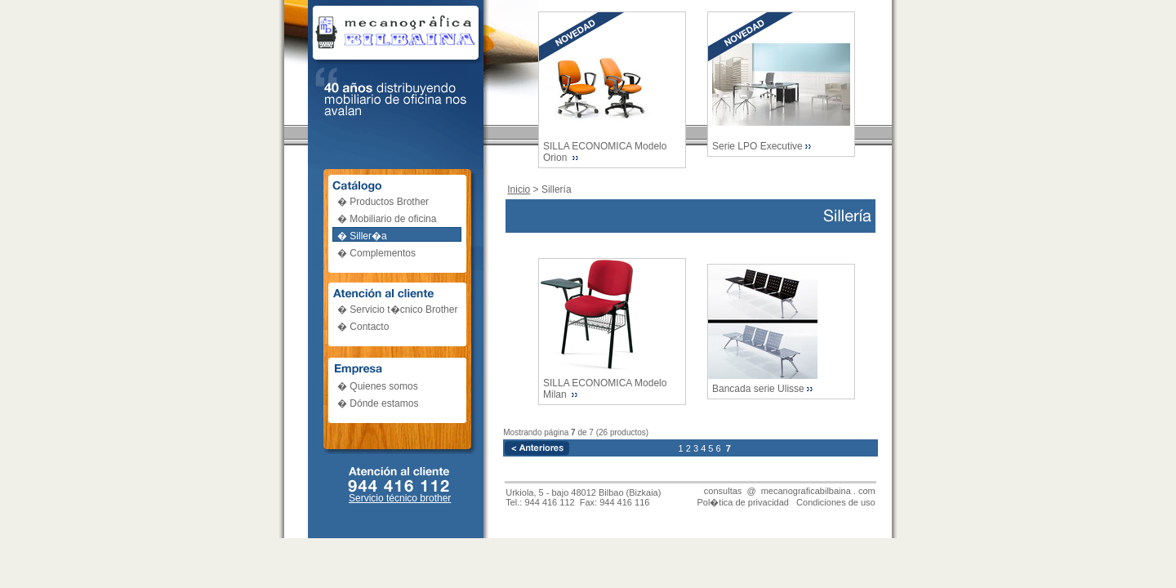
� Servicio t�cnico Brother (397, 309)
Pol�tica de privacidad (743, 502)
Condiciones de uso (835, 502)
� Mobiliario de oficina (386, 219)
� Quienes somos (377, 386)
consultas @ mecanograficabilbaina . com (789, 491)
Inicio (518, 189)
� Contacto (363, 326)
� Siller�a (362, 236)
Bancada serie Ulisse (758, 388)
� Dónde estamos (377, 403)
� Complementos (376, 253)
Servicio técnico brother (400, 498)
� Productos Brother (383, 201)
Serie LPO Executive (757, 146)
